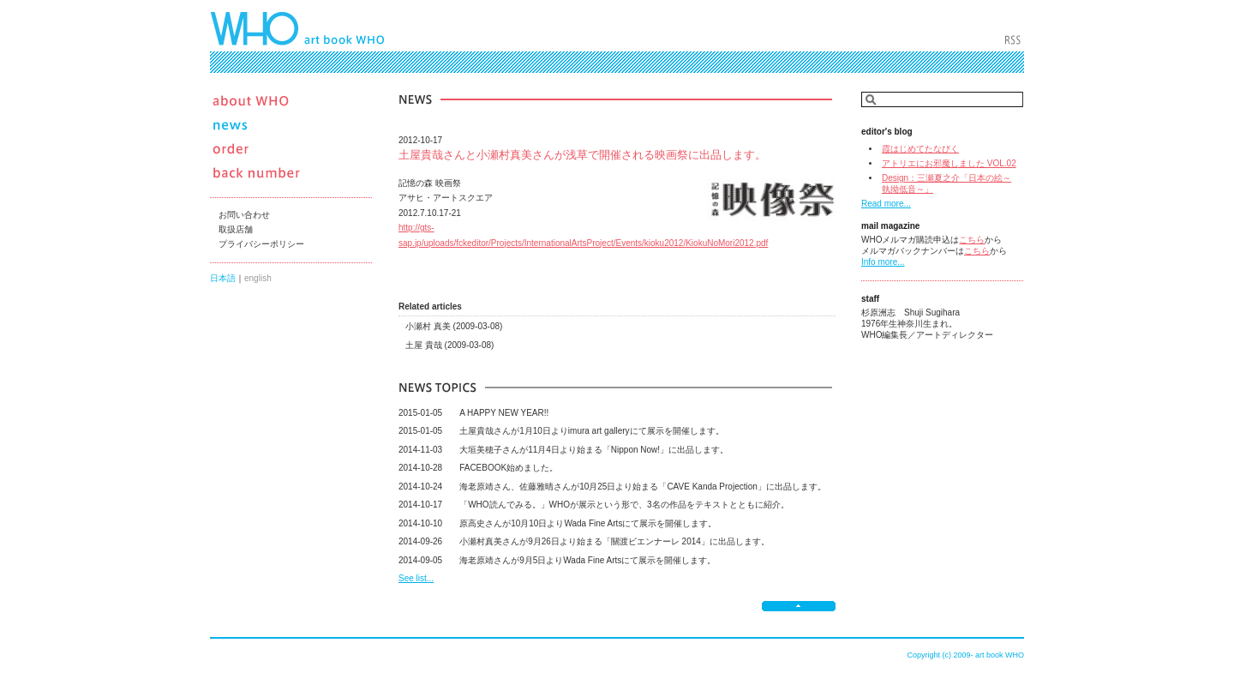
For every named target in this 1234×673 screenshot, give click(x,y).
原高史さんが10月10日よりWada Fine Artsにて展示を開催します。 (557, 523)
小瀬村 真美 (453, 326)
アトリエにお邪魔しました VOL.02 (949, 163)
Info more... (883, 262)
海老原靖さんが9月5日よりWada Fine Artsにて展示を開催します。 (557, 560)
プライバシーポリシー (261, 244)
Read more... (886, 203)
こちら (972, 239)
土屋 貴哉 (449, 345)
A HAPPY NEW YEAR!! (473, 413)
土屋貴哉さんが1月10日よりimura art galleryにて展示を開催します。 (561, 431)
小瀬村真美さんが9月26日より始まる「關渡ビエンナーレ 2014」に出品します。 (584, 541)
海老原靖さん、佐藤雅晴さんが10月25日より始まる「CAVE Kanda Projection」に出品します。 (612, 486)
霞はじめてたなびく (920, 148)
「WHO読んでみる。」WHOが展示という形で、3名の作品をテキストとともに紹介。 (593, 504)
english (258, 278)
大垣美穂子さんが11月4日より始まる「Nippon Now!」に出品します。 (563, 449)
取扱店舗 (236, 229)
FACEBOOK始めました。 (478, 467)
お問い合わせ (244, 214)
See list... (416, 578)
